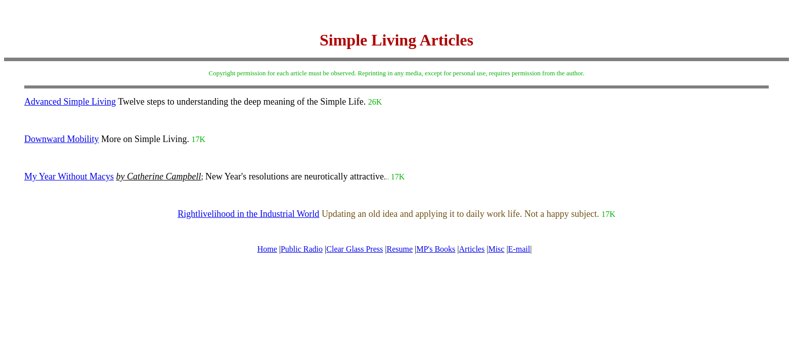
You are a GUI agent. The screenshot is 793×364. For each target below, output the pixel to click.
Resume (399, 249)
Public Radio (302, 249)
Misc (496, 249)
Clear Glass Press (354, 249)
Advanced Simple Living (70, 102)
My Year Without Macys (69, 176)
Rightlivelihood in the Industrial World (248, 214)
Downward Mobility (61, 139)
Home (267, 249)
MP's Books (435, 249)
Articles (472, 249)
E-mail (519, 249)
